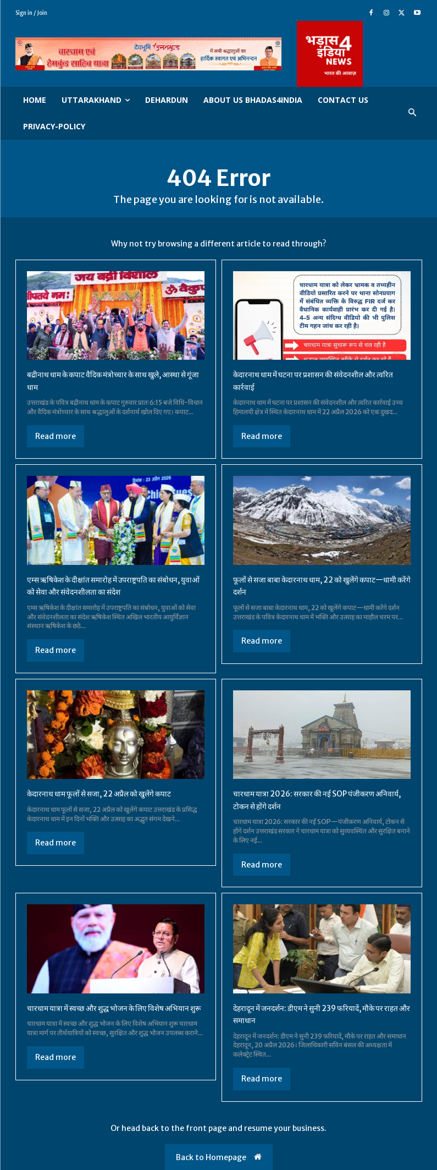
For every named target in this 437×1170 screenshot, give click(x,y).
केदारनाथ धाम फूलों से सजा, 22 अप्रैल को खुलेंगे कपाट (112, 793)
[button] (412, 113)
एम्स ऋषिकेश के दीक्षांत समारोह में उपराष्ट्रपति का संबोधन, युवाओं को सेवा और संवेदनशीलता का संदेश (108, 585)
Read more (55, 436)
